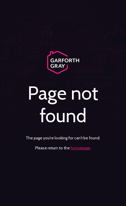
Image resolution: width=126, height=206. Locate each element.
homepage (80, 147)
